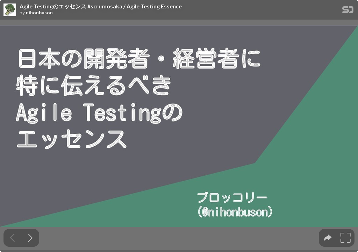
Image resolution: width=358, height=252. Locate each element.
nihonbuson (39, 12)
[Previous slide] (12, 238)
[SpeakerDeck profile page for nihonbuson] (9, 10)
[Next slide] (30, 238)
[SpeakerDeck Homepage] (347, 11)
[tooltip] (328, 238)
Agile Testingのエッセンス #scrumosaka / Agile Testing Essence (101, 6)
